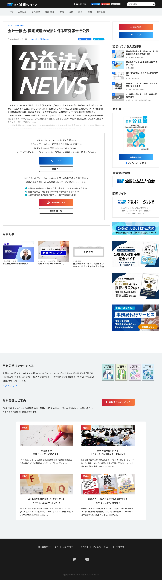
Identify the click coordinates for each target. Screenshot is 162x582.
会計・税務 (47, 11)
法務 (66, 11)
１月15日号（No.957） (43, 39)
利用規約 (120, 548)
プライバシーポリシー (102, 548)
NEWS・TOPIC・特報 (16, 25)
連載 (82, 11)
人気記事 (22, 11)
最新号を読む (136, 158)
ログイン (74, 4)
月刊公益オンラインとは (48, 548)
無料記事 (92, 11)
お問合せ (112, 4)
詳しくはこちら (10, 387)
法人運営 (34, 11)
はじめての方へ (54, 4)
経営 (74, 11)
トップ (11, 11)
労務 (58, 11)
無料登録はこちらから (129, 403)
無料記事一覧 (56, 213)
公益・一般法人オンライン (25, 4)
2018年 (30, 39)
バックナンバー (69, 548)
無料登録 (93, 4)
